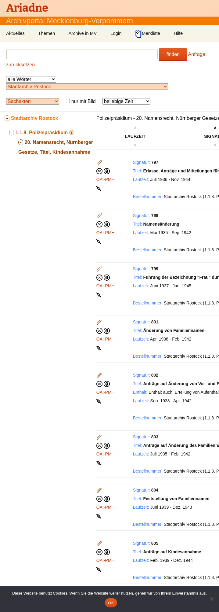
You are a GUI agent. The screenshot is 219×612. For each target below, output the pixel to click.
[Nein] (211, 599)
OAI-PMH (105, 179)
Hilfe (178, 33)
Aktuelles (15, 33)
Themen (46, 33)
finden (173, 54)
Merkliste (147, 34)
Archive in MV (83, 33)
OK (111, 603)
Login (116, 33)
